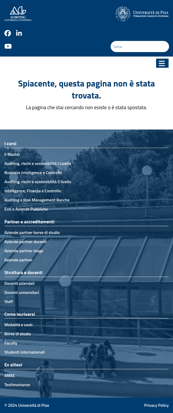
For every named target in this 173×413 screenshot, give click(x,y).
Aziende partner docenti (25, 241)
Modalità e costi (18, 325)
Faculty (10, 343)
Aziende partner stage (23, 251)
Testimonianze (17, 384)
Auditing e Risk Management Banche (37, 200)
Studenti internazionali (24, 352)
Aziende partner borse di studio (32, 232)
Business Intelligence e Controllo (33, 172)
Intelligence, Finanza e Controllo (32, 191)
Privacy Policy (156, 405)
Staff (8, 301)
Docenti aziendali (19, 283)
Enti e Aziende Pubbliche (26, 209)
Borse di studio (17, 334)
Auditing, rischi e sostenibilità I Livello (37, 163)
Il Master (12, 154)
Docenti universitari (21, 292)
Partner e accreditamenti (29, 221)
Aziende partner (18, 260)
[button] (162, 63)
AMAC (9, 375)
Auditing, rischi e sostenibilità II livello (37, 181)
